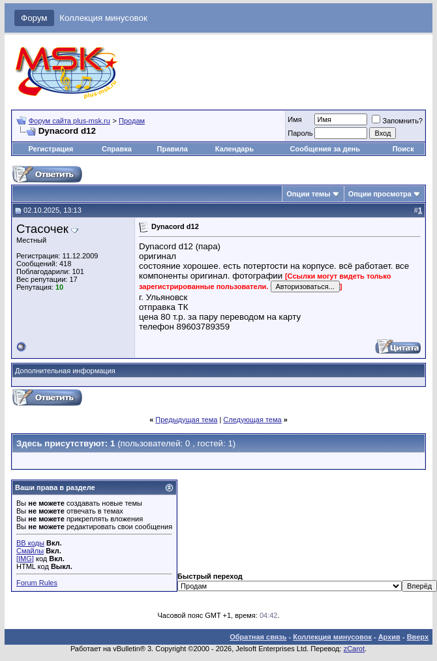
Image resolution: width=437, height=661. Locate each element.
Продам (132, 121)
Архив (389, 637)
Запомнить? (397, 121)
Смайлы (30, 551)
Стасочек (42, 229)
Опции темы (308, 194)
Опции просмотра (380, 194)
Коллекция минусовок (103, 18)
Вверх (418, 637)
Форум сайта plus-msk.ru (69, 121)
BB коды (30, 543)
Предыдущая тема (186, 419)
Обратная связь (258, 637)
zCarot (354, 649)
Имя (294, 119)
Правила (172, 149)
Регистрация (50, 149)
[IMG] (25, 558)
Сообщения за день (325, 149)
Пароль (300, 133)
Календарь (234, 149)
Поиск (403, 149)
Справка (117, 149)
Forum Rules (36, 583)
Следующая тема (252, 419)
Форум (34, 18)
